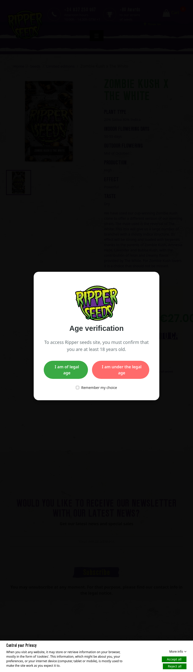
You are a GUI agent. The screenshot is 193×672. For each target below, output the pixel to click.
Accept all (174, 659)
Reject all (174, 666)
